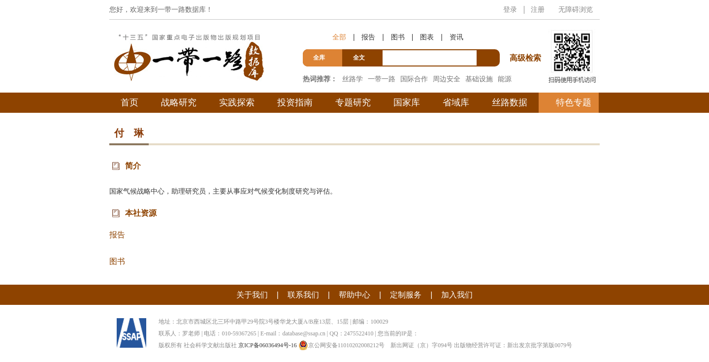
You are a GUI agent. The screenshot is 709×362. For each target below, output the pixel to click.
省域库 (456, 102)
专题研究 (353, 102)
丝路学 (352, 79)
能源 (505, 79)
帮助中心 (354, 295)
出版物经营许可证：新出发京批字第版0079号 (513, 345)
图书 (398, 37)
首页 (129, 102)
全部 (339, 37)
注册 (538, 9)
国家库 (406, 102)
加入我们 (457, 295)
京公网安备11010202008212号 (341, 345)
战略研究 (178, 102)
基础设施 (479, 79)
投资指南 (295, 102)
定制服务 (405, 295)
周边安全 (446, 79)
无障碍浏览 (575, 9)
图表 (427, 37)
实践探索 (237, 102)
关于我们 (252, 295)
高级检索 (527, 39)
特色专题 (573, 102)
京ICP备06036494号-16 (267, 345)
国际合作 (414, 79)
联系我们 (303, 295)
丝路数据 (509, 102)
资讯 (456, 37)
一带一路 (381, 79)
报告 (368, 37)
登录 (510, 9)
